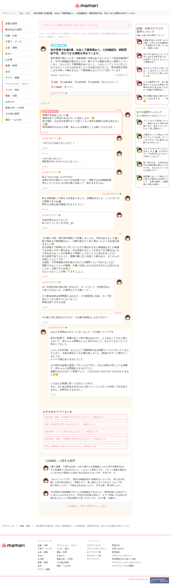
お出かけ (10, 101)
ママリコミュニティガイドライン (127, 562)
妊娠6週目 (67, 82)
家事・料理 (11, 65)
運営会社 (116, 545)
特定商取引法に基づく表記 (124, 559)
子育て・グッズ (13, 41)
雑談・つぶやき (13, 119)
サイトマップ (93, 559)
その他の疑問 (12, 113)
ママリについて (94, 545)
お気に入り (122, 75)
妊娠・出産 (11, 35)
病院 (56, 82)
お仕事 (8, 59)
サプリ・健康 (12, 77)
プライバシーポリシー (122, 555)
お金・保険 (11, 47)
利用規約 (116, 552)
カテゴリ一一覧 (94, 555)
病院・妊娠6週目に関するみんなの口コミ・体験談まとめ (70, 446)
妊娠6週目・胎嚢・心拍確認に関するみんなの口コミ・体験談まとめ (75, 439)
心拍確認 (58, 87)
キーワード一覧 (94, 552)
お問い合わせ (118, 548)
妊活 (7, 71)
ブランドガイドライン (97, 548)
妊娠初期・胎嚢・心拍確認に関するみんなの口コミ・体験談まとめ (75, 417)
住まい (8, 53)
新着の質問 (11, 23)
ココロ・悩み (12, 89)
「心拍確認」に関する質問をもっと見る (85, 506)
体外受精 (82, 82)
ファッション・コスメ (17, 83)
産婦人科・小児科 (14, 107)
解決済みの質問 (13, 29)
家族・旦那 (11, 95)
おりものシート (112, 82)
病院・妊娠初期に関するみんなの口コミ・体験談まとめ (70, 424)
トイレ (70, 87)
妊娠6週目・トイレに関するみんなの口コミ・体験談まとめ (71, 431)
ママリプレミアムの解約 (123, 566)
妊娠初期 (95, 82)
